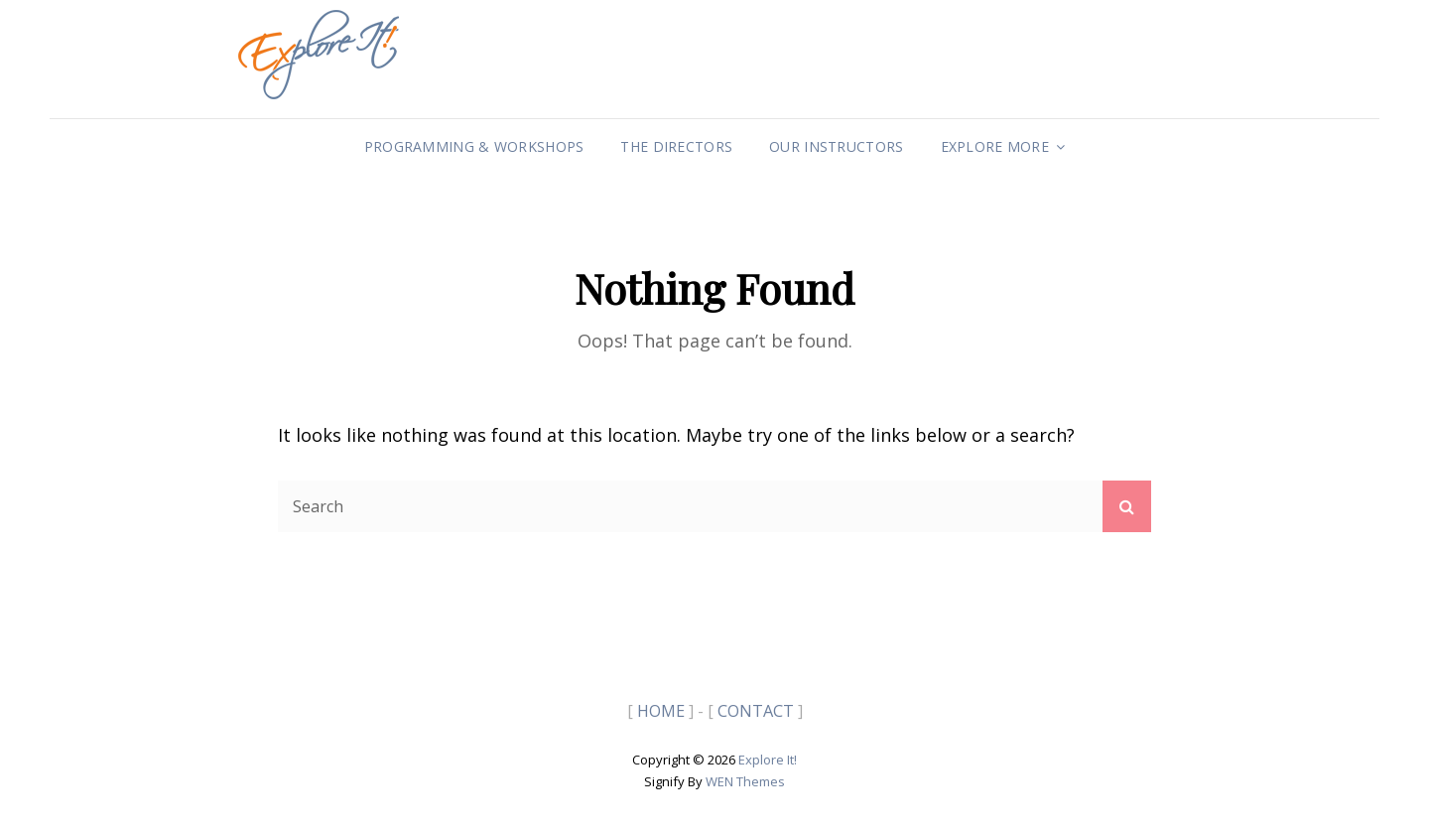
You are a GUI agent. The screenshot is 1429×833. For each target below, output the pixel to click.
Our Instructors (836, 146)
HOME (661, 711)
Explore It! (767, 759)
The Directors (676, 146)
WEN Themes (745, 781)
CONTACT (755, 711)
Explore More (995, 146)
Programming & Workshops (474, 146)
